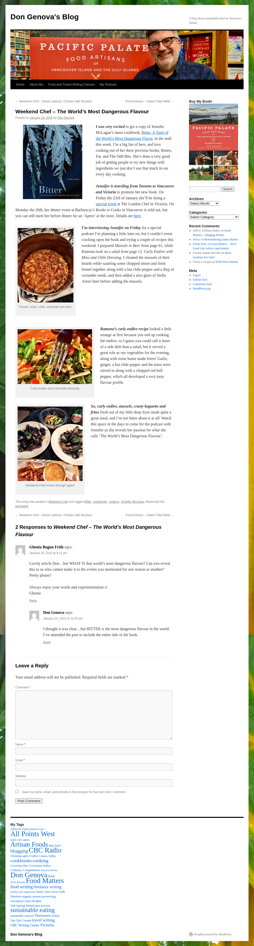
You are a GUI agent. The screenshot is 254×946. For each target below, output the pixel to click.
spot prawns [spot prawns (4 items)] (42, 905)
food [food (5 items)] (51, 876)
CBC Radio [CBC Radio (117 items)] (45, 850)
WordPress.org (201, 288)
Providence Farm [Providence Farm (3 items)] (20, 901)
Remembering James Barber (221, 239)
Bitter (88, 501)
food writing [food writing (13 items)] (21, 886)
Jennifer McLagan (132, 501)
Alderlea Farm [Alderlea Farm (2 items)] (36, 829)
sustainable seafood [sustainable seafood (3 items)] (22, 915)
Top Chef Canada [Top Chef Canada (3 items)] (20, 920)
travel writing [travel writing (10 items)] (43, 920)
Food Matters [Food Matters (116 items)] (45, 881)
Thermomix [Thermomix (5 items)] (42, 915)
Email (20, 760)
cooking (114, 501)
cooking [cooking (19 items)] (40, 860)
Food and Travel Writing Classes (71, 84)
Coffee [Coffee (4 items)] (33, 856)
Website (20, 776)
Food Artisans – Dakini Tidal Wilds (149, 101)
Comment (22, 687)
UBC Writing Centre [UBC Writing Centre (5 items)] (24, 925)
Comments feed (202, 284)
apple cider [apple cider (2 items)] (16, 839)
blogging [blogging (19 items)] (19, 851)
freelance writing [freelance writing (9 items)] (47, 887)
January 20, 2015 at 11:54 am (63, 618)
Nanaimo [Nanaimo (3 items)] (15, 896)
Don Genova (66, 117)
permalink (21, 506)
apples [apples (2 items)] (26, 839)
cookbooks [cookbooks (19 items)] (21, 860)
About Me (36, 84)
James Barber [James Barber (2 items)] (51, 891)
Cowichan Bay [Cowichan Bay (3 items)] (19, 865)
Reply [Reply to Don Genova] (47, 642)
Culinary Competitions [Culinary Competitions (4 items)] (25, 870)
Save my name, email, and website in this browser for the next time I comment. (74, 792)
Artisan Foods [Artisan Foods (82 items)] (29, 844)
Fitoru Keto (200, 244)
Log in (197, 275)
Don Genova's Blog (44, 17)
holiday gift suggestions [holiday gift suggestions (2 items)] (23, 891)
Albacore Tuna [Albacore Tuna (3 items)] (19, 829)
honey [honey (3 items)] (40, 891)
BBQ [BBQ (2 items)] (51, 845)
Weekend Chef (58, 501)
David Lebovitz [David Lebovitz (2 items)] (49, 870)
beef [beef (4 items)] (58, 845)
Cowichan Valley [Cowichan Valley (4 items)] (40, 865)
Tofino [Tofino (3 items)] (56, 915)
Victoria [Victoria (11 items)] (47, 924)
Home (20, 84)
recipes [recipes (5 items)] (36, 901)
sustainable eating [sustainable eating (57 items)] (32, 910)
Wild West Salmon (227, 262)
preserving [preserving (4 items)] (49, 896)
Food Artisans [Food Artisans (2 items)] (17, 882)
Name (20, 744)
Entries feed (200, 279)
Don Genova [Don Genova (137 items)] (28, 875)
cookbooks (100, 501)
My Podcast (108, 84)
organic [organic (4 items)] (27, 896)
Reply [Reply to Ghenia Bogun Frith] (33, 600)
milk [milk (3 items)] (62, 891)
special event (106, 204)
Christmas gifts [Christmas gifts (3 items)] (19, 856)
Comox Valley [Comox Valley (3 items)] (47, 856)
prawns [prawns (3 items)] (36, 896)
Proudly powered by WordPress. (213, 934)
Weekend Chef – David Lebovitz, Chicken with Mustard (53, 101)
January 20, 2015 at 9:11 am (48, 553)
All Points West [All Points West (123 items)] (32, 834)
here (137, 216)
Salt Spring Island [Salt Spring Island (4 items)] (22, 905)
